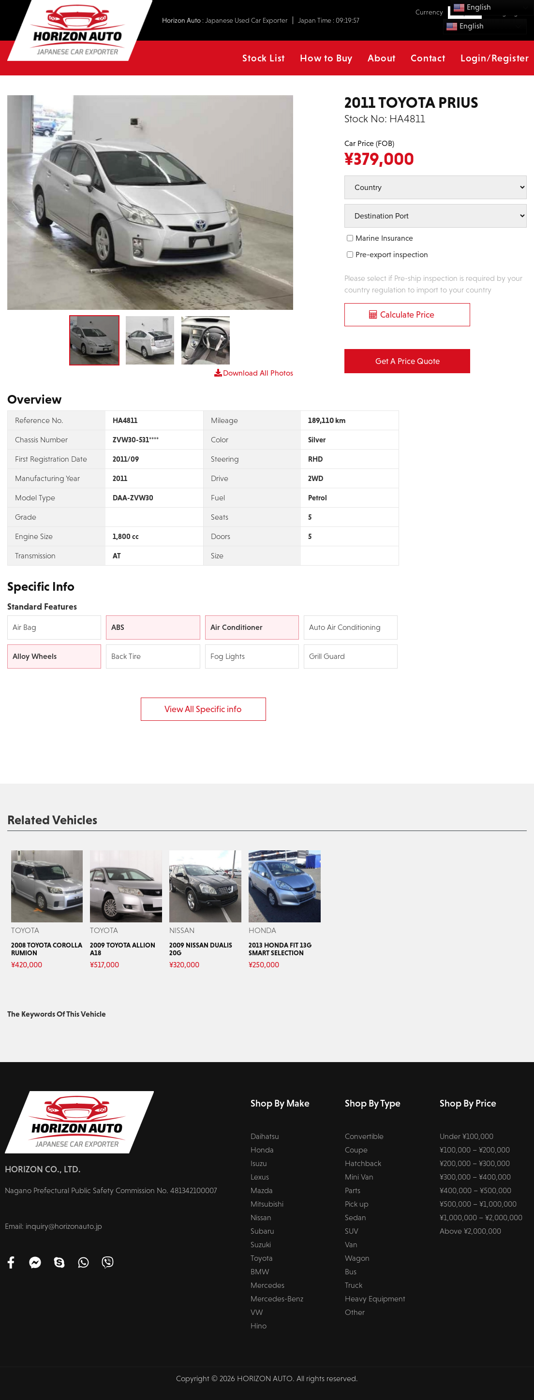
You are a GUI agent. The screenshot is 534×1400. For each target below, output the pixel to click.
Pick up (357, 1204)
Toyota (262, 1258)
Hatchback (363, 1163)
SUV (351, 1231)
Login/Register (494, 58)
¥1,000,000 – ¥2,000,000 (481, 1217)
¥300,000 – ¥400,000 (475, 1177)
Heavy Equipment (375, 1299)
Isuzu (259, 1163)
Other (355, 1312)
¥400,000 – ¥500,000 (475, 1190)
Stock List (263, 58)
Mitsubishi (267, 1204)
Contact (428, 58)
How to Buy (326, 58)
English (465, 26)
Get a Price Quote (407, 361)
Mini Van (359, 1177)
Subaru (262, 1231)
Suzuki (261, 1244)
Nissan (261, 1217)
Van (351, 1244)
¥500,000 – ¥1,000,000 (478, 1204)
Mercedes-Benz (277, 1299)
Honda (262, 1150)
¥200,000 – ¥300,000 (475, 1163)
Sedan (355, 1217)
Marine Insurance (384, 238)
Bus (350, 1272)
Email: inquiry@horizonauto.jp (53, 1226)
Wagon (357, 1258)
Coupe (356, 1150)
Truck (353, 1285)
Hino (259, 1326)
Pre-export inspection (392, 254)
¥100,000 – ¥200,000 (475, 1150)
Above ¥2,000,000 (470, 1231)
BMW (260, 1272)
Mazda (262, 1190)
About (382, 58)
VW (257, 1312)
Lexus (260, 1177)
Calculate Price (407, 315)
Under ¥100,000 (466, 1136)
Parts (352, 1190)
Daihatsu (265, 1136)
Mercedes (267, 1285)
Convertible (364, 1136)
